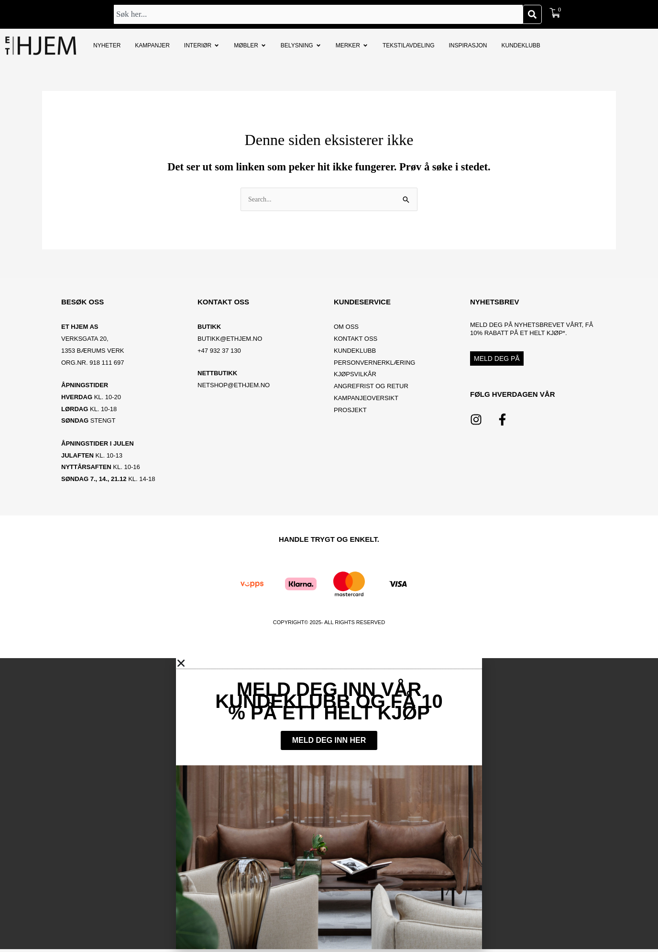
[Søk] (532, 14)
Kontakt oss (355, 339)
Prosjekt (350, 410)
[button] (329, 665)
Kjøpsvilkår (355, 375)
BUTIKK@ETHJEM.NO (229, 339)
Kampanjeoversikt (366, 398)
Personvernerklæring (374, 363)
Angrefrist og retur (371, 387)
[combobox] (318, 14)
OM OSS (346, 327)
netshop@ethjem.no (233, 386)
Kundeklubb (355, 351)
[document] (329, 805)
